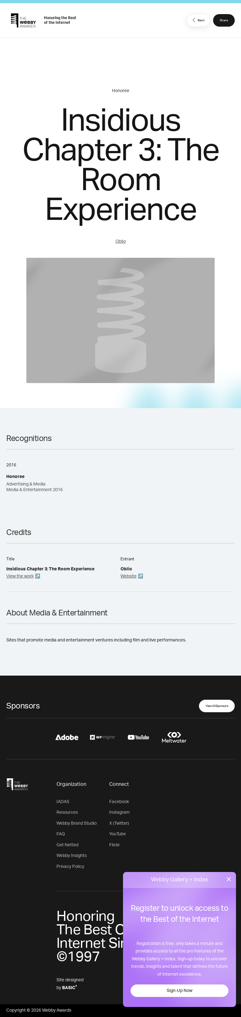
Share (224, 20)
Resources (67, 812)
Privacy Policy (70, 866)
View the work (20, 576)
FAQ (60, 834)
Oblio (120, 241)
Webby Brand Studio (76, 823)
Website (128, 576)
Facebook (119, 802)
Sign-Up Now (179, 990)
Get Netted (67, 845)
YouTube (117, 834)
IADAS (62, 802)
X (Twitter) (119, 823)
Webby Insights (71, 856)
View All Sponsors (217, 706)
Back (198, 20)
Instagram (119, 812)
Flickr (114, 845)
